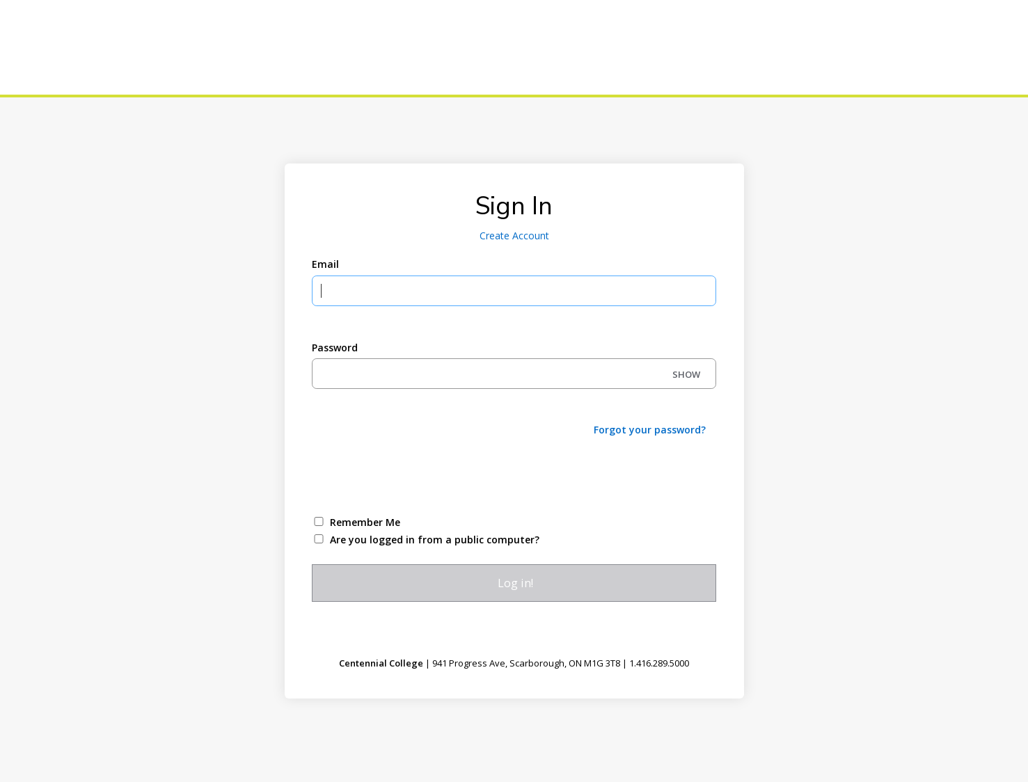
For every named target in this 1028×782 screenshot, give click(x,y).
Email (325, 264)
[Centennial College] (111, 47)
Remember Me (365, 522)
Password (335, 347)
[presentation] (417, 474)
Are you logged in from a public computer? (434, 539)
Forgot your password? (650, 429)
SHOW (686, 374)
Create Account (514, 235)
